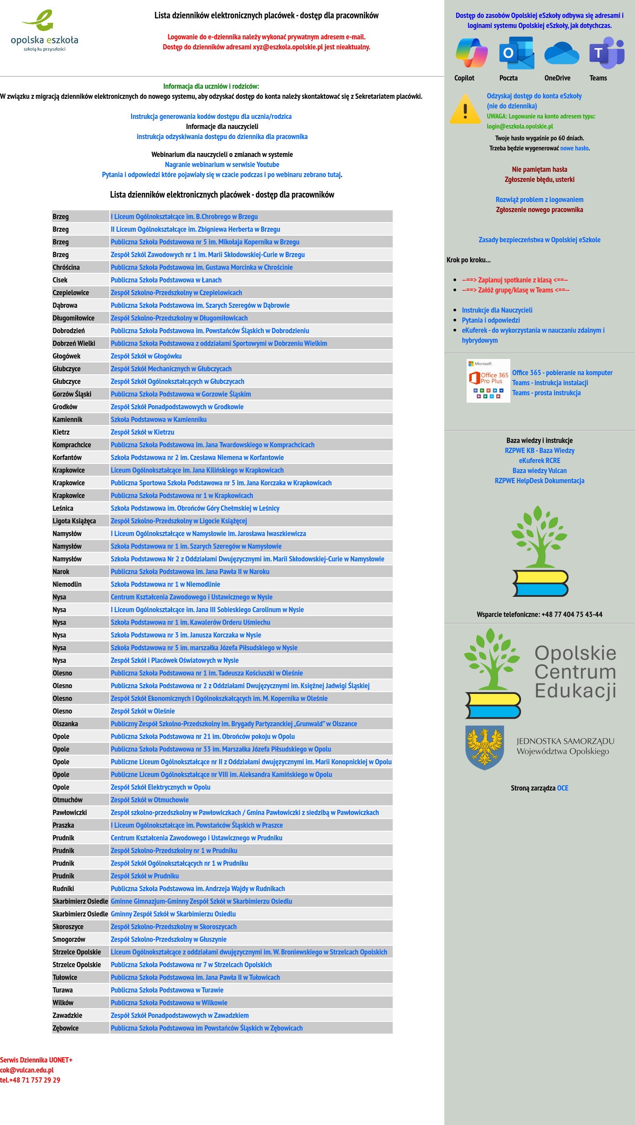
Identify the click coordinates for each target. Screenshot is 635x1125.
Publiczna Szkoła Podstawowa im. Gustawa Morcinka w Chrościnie (202, 267)
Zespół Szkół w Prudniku (145, 876)
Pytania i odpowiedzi (491, 320)
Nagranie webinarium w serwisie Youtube (222, 164)
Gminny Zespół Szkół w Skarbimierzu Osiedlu (173, 914)
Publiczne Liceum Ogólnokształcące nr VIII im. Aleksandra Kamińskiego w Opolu (221, 774)
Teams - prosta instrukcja (546, 392)
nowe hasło (574, 147)
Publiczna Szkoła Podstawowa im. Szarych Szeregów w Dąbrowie (200, 305)
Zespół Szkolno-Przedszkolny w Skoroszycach (174, 926)
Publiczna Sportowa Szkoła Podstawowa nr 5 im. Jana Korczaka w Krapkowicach (221, 482)
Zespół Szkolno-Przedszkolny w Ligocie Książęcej (179, 520)
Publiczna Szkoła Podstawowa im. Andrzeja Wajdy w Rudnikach (198, 888)
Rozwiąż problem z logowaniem (540, 199)
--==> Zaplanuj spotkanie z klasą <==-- (515, 280)
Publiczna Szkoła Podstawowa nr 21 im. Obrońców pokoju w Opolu (203, 736)
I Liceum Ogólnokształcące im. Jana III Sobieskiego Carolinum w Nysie (207, 609)
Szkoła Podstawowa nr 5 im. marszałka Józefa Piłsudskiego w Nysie (204, 647)
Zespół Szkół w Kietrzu (142, 432)
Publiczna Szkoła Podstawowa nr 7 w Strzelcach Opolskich (191, 964)
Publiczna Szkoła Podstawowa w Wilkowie (169, 1002)
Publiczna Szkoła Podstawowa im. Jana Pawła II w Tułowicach (195, 977)
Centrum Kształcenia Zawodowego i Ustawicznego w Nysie (192, 597)
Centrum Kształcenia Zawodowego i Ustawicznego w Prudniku (197, 837)
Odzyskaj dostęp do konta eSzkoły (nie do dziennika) (534, 101)
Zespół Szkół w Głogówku (146, 356)
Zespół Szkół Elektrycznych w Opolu (161, 787)
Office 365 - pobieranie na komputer (562, 372)
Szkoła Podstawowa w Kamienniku (159, 419)
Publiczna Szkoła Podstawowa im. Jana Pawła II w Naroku (190, 571)
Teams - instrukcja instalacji (550, 382)
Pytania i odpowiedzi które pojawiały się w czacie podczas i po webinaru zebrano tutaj (221, 174)
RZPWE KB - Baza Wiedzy (540, 450)
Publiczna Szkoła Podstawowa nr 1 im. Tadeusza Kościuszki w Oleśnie (207, 673)
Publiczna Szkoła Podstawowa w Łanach (166, 280)
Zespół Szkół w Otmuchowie (150, 799)
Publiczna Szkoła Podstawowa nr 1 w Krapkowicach (182, 495)
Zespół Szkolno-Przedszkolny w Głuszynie (169, 939)
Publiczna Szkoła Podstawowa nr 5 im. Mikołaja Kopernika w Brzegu (205, 242)
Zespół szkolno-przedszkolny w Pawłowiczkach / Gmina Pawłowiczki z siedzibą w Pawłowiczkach (245, 812)
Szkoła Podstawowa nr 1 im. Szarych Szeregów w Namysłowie (196, 546)
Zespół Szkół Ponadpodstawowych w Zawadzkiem (180, 1015)
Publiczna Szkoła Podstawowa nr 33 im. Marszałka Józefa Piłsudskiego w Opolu (221, 749)
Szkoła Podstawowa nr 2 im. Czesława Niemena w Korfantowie (197, 457)
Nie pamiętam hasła (540, 169)
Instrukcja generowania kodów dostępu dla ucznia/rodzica (211, 116)
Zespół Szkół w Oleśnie (143, 711)
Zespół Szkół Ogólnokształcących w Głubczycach (177, 381)
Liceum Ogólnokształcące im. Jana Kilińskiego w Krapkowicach (197, 470)
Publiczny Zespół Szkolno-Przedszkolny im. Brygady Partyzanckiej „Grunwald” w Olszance (234, 723)
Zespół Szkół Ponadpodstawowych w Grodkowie (177, 406)
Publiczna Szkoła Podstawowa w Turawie (167, 990)
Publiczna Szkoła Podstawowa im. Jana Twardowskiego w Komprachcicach (213, 444)
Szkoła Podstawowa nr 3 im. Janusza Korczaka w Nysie (186, 635)
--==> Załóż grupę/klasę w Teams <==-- (515, 290)
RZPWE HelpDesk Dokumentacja (540, 480)
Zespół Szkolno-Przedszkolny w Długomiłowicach (179, 318)
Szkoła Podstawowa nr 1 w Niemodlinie (165, 584)
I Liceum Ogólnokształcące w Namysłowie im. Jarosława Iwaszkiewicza (208, 533)
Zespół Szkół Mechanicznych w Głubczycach (171, 368)
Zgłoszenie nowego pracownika (539, 209)
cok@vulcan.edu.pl (27, 1070)
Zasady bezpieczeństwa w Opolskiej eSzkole (540, 239)
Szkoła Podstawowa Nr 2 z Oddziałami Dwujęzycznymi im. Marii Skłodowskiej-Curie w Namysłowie (247, 559)
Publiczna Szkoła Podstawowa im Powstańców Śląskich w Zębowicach (207, 1028)
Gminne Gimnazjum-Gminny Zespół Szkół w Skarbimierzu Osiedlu (202, 901)
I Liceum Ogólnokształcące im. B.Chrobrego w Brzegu (184, 216)
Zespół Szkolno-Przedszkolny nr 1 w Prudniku (174, 850)
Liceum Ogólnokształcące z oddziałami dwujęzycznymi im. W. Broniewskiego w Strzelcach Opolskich (249, 952)
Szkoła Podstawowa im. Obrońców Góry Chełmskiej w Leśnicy (195, 508)
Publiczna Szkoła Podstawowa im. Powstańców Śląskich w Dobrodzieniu (210, 330)
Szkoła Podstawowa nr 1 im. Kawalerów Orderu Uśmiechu (190, 622)
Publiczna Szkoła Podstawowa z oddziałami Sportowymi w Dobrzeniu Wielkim (219, 343)
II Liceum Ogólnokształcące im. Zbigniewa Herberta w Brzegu (195, 229)
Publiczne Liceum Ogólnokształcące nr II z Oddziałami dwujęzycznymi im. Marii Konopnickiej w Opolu (251, 761)
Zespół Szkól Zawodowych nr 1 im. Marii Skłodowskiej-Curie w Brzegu (208, 254)
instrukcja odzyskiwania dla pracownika (222, 136)
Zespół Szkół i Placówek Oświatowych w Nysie (175, 660)
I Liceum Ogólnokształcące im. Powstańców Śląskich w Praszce (197, 825)
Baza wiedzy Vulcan (540, 470)
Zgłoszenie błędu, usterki (540, 179)
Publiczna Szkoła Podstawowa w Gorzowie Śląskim (181, 394)
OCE (563, 788)
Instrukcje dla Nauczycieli (497, 310)
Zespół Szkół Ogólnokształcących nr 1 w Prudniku (179, 863)
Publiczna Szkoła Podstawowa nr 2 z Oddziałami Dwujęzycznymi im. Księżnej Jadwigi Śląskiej (240, 685)
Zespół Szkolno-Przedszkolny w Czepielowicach (176, 292)
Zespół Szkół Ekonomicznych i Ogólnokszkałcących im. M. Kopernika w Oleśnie (219, 698)
